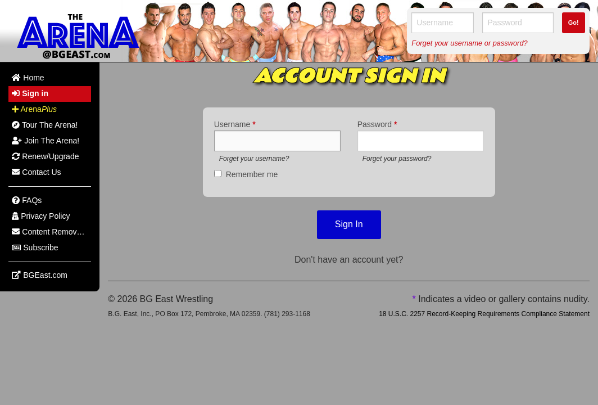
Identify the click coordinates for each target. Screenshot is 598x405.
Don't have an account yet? (349, 259)
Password (377, 124)
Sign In (349, 224)
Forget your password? (397, 159)
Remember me (252, 174)
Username (235, 124)
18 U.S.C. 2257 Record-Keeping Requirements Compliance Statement (484, 314)
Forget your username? (254, 159)
